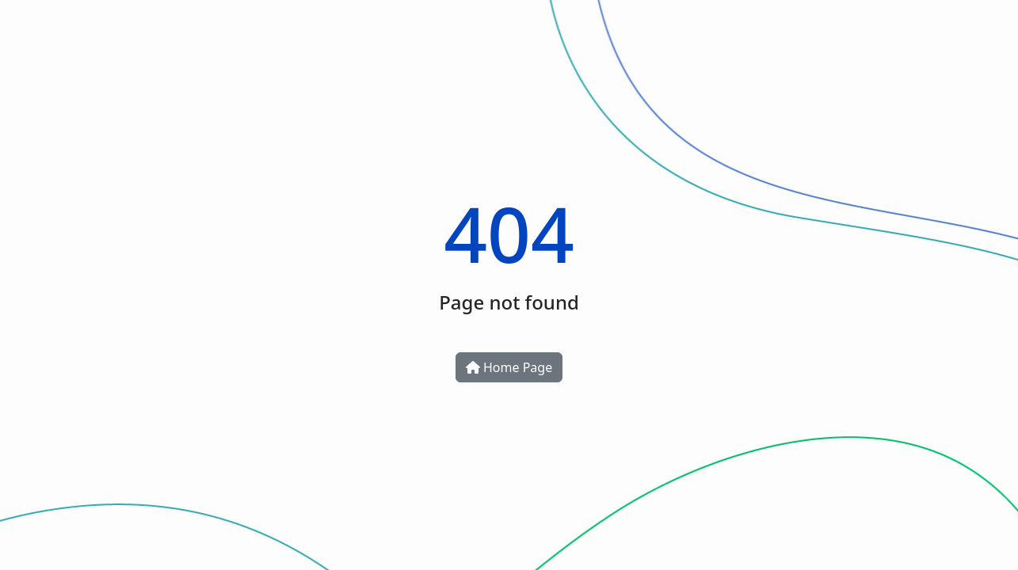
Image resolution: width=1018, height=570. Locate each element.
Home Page (509, 367)
